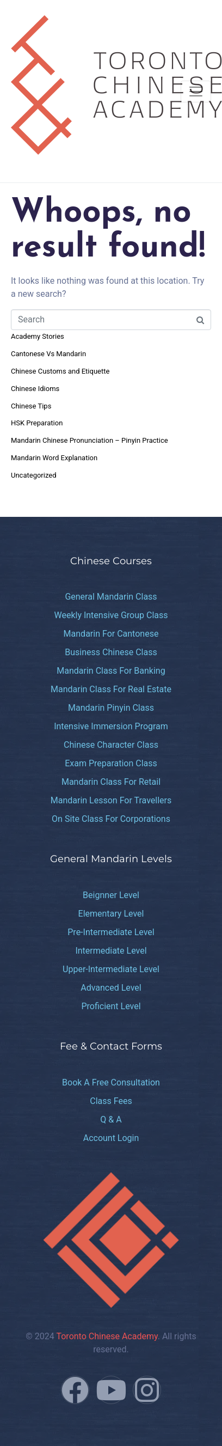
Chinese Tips (31, 406)
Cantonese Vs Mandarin (48, 354)
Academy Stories (37, 336)
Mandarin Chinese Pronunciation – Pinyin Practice (89, 440)
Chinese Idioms (35, 389)
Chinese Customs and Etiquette (60, 371)
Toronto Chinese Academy (106, 1336)
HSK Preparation (37, 423)
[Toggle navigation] (196, 91)
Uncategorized (33, 475)
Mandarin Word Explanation (54, 458)
